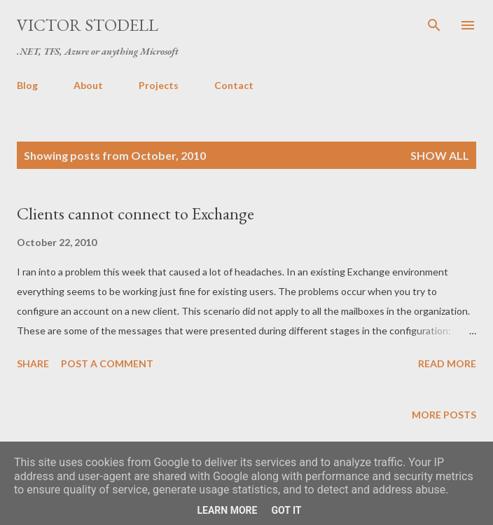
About (88, 85)
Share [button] (33, 363)
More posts (444, 415)
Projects (159, 85)
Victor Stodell (87, 25)
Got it (286, 510)
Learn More (227, 510)
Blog (27, 85)
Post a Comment (107, 363)
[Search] (434, 25)
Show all (439, 155)
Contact (234, 85)
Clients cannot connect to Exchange (135, 213)
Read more (447, 363)
